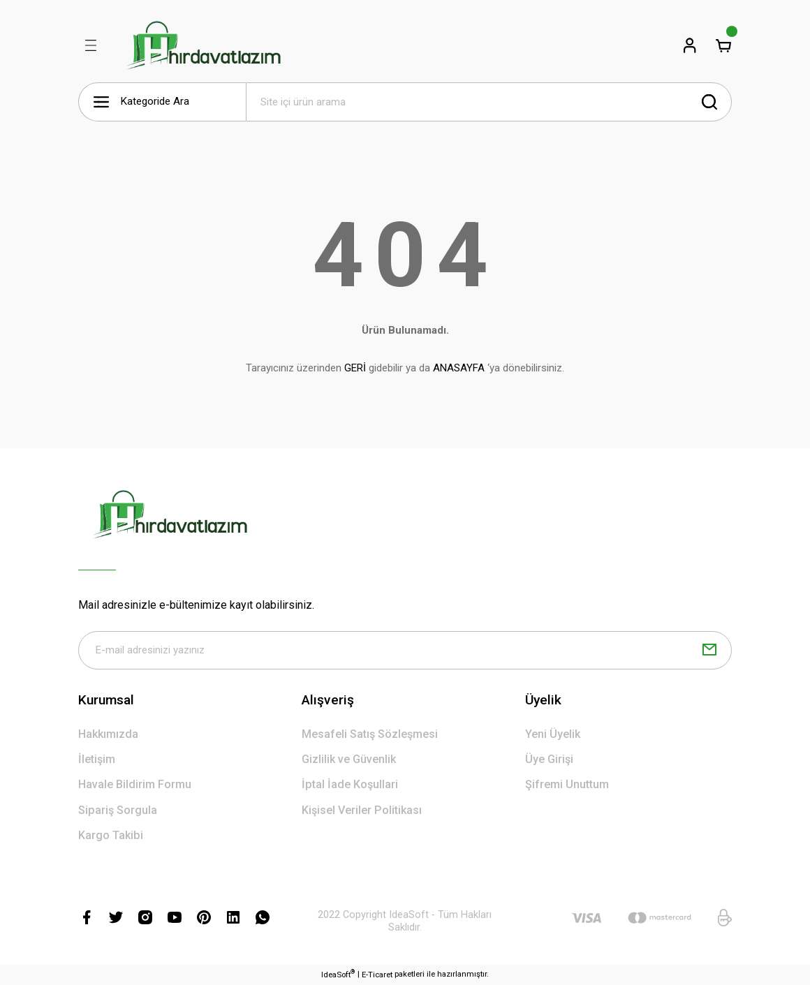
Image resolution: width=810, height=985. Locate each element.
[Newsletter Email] (405, 650)
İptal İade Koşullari (350, 785)
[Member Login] (690, 45)
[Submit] (709, 650)
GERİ (355, 368)
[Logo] (203, 45)
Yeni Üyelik (552, 734)
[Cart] (723, 45)
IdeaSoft (338, 975)
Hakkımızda (108, 734)
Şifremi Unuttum (567, 785)
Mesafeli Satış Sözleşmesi (370, 734)
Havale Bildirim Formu (134, 785)
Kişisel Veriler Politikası (362, 810)
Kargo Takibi (110, 836)
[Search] (489, 101)
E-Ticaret (377, 975)
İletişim (96, 759)
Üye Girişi (549, 759)
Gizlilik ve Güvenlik (349, 759)
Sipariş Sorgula (117, 810)
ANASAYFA (459, 368)
